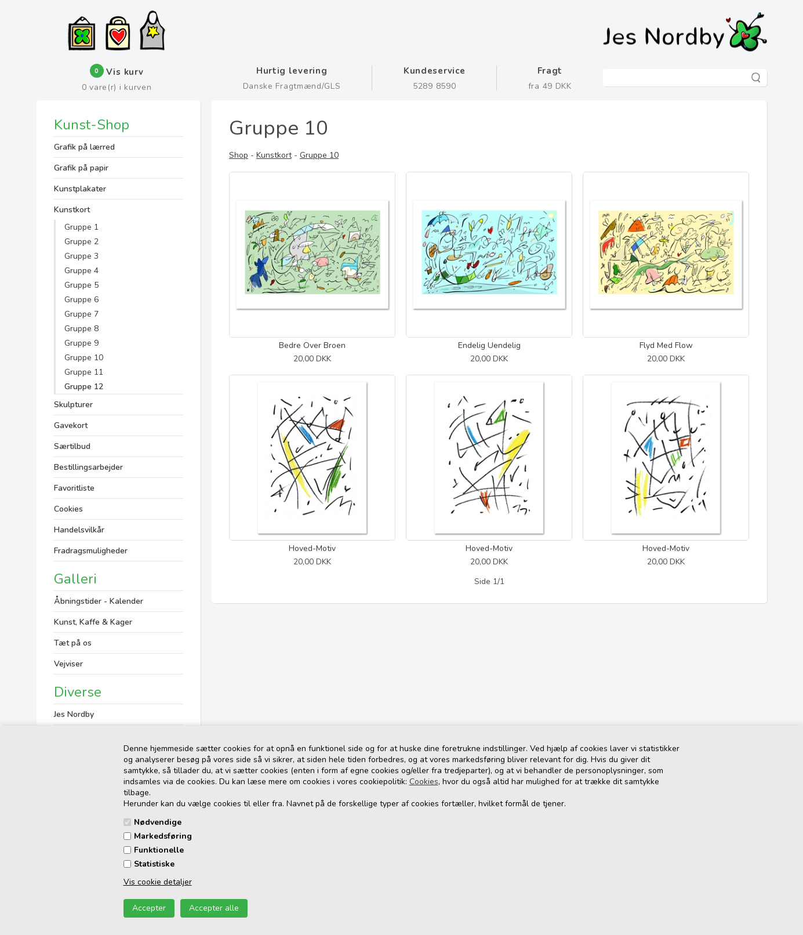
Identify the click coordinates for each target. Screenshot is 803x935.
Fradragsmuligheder (91, 550)
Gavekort (71, 425)
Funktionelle (159, 850)
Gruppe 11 (83, 372)
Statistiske (154, 863)
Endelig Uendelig (489, 345)
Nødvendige (157, 822)
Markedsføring (163, 836)
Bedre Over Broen (312, 345)
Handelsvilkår (79, 529)
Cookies (423, 781)
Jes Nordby (74, 714)
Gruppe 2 (81, 241)
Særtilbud (72, 446)
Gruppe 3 (81, 256)
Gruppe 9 (81, 343)
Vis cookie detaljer (157, 881)
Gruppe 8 (81, 328)
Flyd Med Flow (666, 345)
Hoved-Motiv (312, 548)
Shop (238, 155)
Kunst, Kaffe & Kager (93, 622)
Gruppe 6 (81, 299)
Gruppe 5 (81, 285)
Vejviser (68, 663)
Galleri (75, 579)
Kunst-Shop (91, 126)
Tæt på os (73, 642)
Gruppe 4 (81, 270)
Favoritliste (74, 488)
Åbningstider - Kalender (98, 601)
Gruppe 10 (83, 357)
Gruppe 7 (81, 314)
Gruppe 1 (81, 227)
